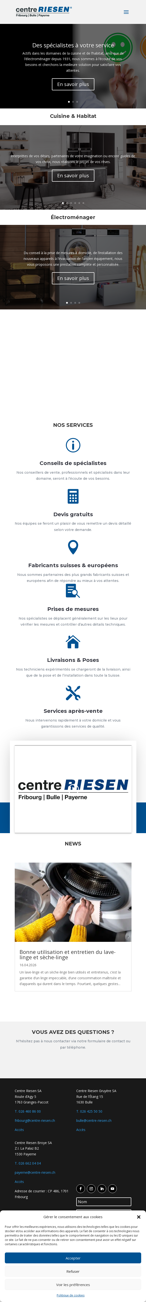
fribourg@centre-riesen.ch (35, 1120)
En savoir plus (73, 84)
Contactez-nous (73, 1064)
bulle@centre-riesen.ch (93, 1120)
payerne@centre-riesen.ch (35, 1172)
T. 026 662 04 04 (28, 1163)
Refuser (73, 1271)
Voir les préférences (73, 1284)
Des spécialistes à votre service (73, 45)
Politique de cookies (70, 1295)
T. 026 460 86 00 (28, 1111)
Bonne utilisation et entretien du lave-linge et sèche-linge (68, 954)
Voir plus (73, 1009)
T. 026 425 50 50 (89, 1111)
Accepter (73, 1258)
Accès (19, 1129)
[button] (138, 1217)
